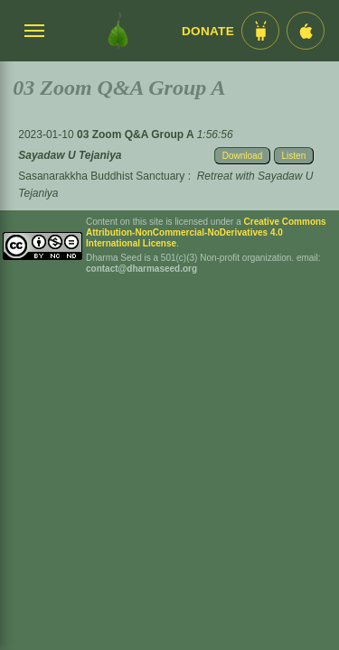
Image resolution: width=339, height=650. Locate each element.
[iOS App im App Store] (306, 31)
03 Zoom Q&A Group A (137, 134)
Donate (208, 31)
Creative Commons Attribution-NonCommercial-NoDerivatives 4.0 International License (206, 232)
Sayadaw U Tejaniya (69, 155)
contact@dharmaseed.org (141, 269)
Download (242, 156)
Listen (294, 156)
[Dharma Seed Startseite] (118, 31)
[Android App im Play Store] (260, 31)
